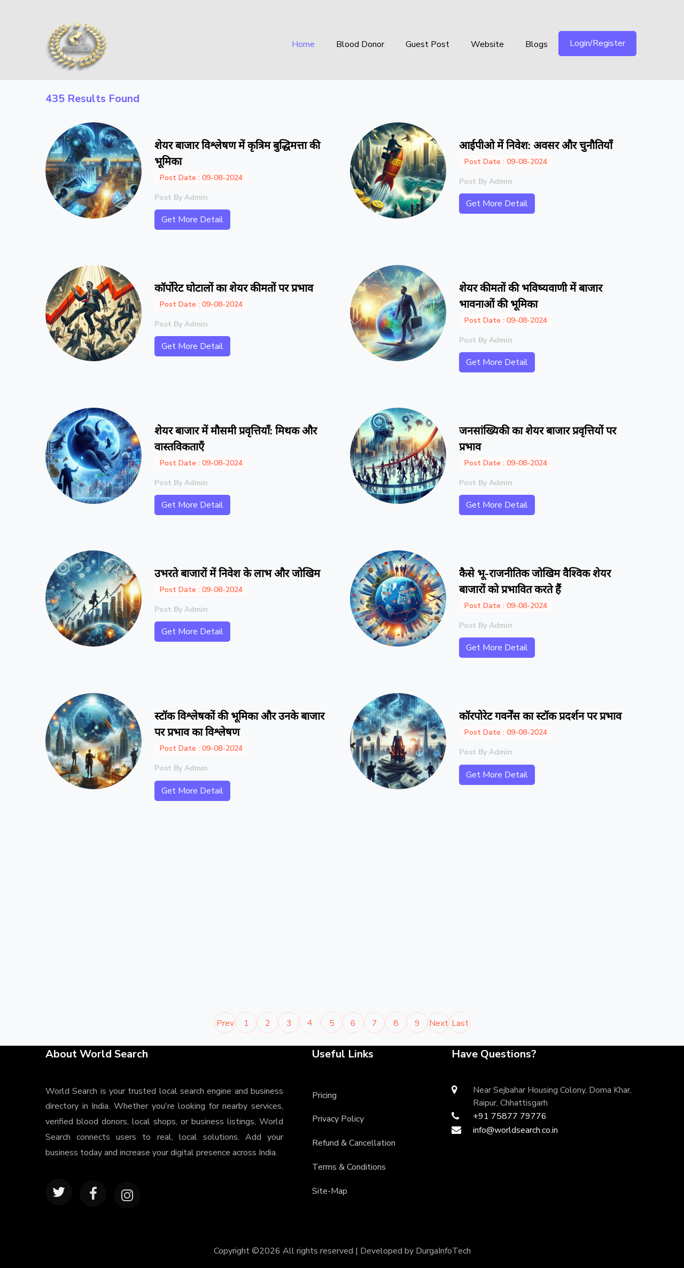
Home (303, 44)
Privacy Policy (338, 1119)
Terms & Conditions (349, 1167)
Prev (225, 1023)
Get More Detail (192, 219)
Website (487, 44)
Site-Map (329, 1191)
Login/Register (597, 43)
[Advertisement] (189, 911)
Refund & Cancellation (353, 1143)
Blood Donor (360, 44)
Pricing (324, 1095)
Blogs (536, 44)
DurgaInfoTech (443, 1251)
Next (438, 1023)
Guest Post (427, 44)
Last (460, 1023)
